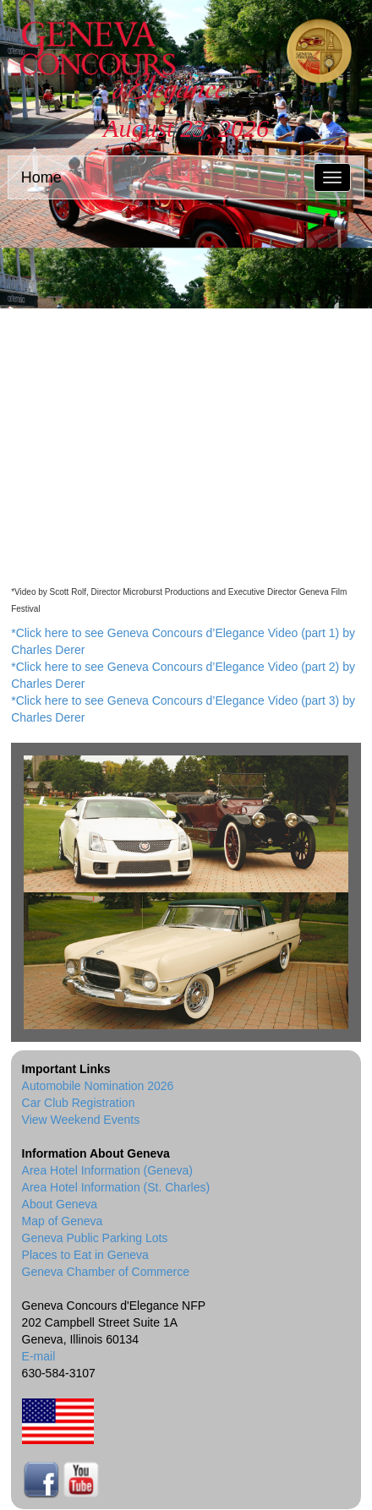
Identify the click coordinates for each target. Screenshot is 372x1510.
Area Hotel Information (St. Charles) (116, 1187)
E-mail (39, 1356)
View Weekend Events (81, 1119)
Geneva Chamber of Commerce (105, 1271)
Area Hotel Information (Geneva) (107, 1170)
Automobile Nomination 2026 (98, 1086)
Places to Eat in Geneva (85, 1255)
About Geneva (60, 1204)
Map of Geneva (62, 1221)
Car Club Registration (78, 1102)
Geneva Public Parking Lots (95, 1238)
